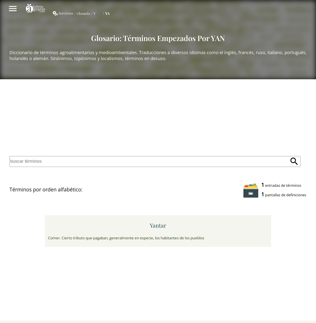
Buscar (294, 161)
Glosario (83, 13)
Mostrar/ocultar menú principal (12, 8)
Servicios (66, 13)
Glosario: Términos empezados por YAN (158, 38)
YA (107, 13)
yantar (158, 225)
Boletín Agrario (35, 8)
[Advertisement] (158, 116)
